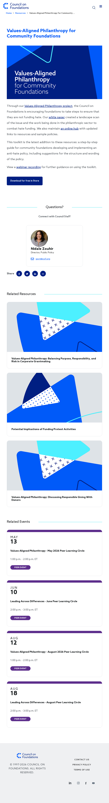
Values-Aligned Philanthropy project (48, 106)
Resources (20, 13)
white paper (57, 117)
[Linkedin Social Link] (70, 782)
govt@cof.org (43, 259)
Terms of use (82, 770)
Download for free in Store (24, 181)
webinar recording (28, 167)
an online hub (70, 129)
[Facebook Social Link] (85, 782)
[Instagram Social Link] (78, 782)
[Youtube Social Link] (93, 782)
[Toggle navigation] (101, 7)
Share (10, 273)
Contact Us (81, 760)
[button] (94, 7)
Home (9, 13)
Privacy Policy (82, 765)
